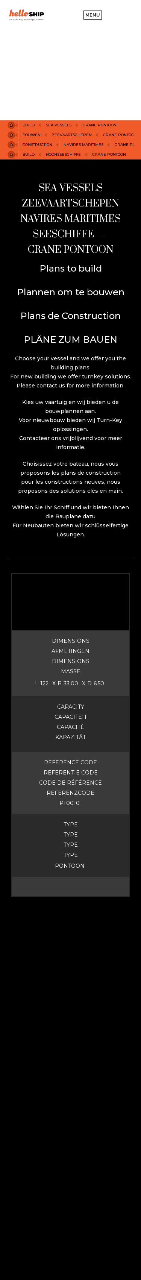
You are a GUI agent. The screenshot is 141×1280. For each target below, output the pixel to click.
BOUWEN (32, 134)
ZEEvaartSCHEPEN (72, 134)
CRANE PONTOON (100, 125)
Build (29, 125)
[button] (93, 15)
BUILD (29, 154)
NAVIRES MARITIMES (83, 144)
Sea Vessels (58, 125)
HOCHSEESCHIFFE (63, 154)
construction (37, 144)
